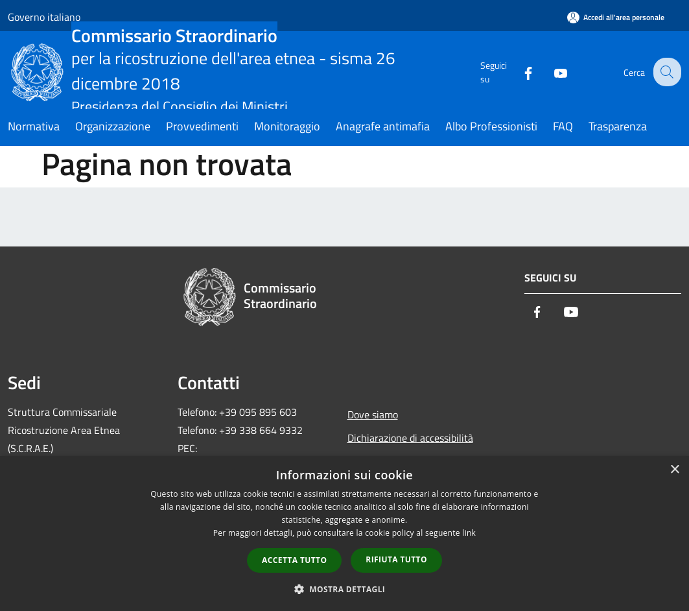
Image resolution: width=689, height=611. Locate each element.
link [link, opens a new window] (469, 532)
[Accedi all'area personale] (615, 17)
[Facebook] (518, 71)
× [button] (674, 470)
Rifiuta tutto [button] (396, 559)
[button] (345, 588)
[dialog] (344, 533)
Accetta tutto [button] (294, 560)
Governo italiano (44, 17)
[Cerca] (665, 72)
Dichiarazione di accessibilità (410, 438)
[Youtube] (550, 71)
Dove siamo (372, 414)
